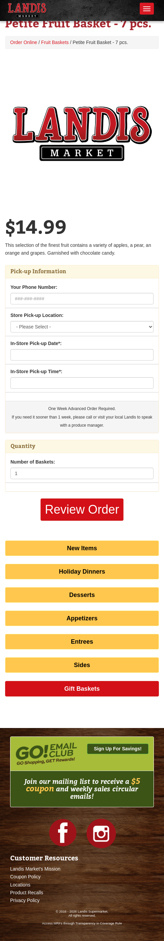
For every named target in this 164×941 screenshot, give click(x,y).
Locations (20, 884)
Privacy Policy (24, 900)
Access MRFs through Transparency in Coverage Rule (82, 923)
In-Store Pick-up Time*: (36, 371)
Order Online (23, 42)
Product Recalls (26, 892)
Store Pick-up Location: (36, 315)
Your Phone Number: (33, 287)
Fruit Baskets (55, 42)
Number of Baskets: (32, 462)
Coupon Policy (25, 876)
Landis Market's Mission (35, 869)
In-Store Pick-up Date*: (36, 343)
